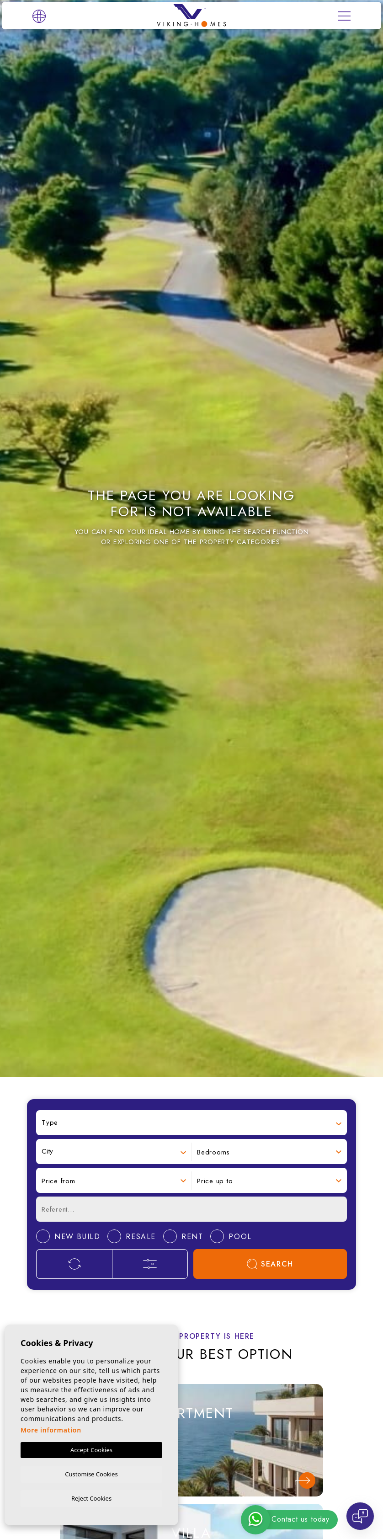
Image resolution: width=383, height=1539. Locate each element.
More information (51, 1428)
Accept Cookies (91, 1448)
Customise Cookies (91, 1473)
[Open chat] (360, 1516)
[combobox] (191, 1123)
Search (270, 1264)
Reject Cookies (91, 1498)
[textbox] (191, 1122)
